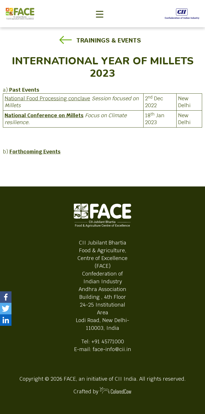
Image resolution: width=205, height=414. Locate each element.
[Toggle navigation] (99, 4)
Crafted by (102, 391)
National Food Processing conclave (47, 98)
